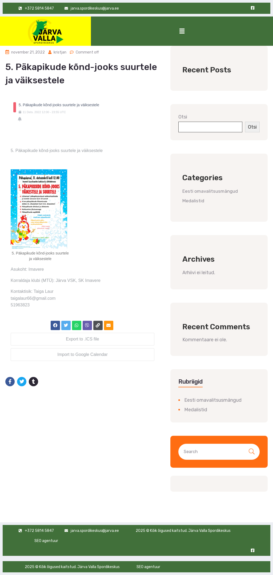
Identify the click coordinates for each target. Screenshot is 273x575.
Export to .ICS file (82, 339)
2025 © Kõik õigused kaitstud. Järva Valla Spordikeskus (183, 530)
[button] (181, 31)
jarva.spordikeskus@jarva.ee (95, 530)
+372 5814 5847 (39, 530)
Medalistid (193, 200)
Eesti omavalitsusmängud (210, 191)
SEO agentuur (46, 541)
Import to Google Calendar (82, 354)
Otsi (182, 117)
